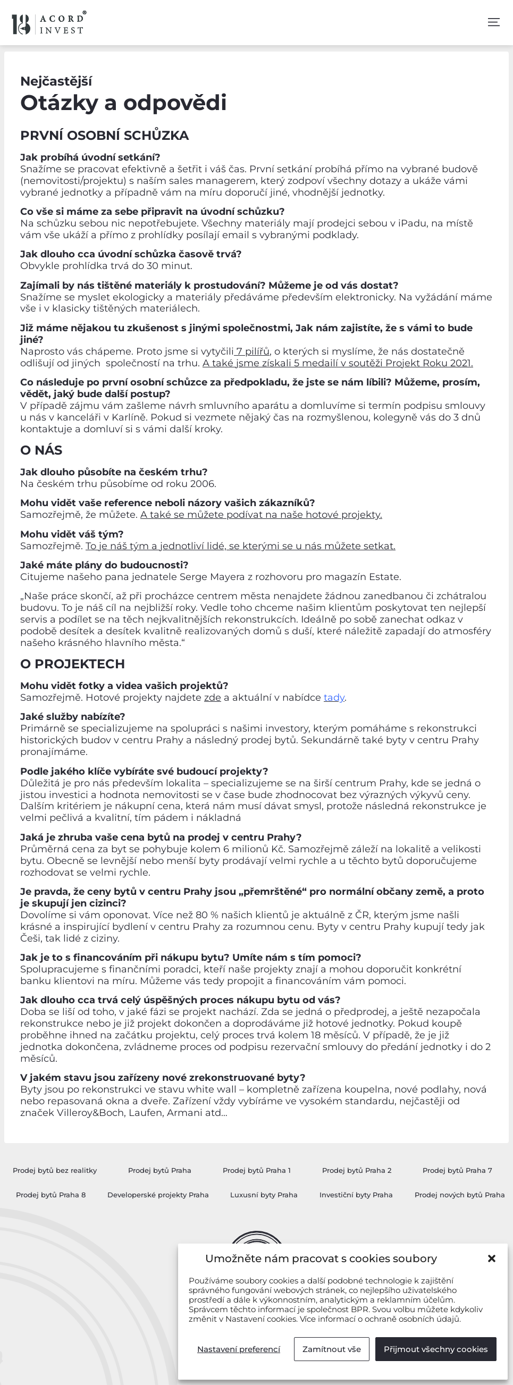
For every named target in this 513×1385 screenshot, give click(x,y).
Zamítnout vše (331, 1349)
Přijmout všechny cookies (436, 1349)
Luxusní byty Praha (264, 1194)
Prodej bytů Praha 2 (356, 1170)
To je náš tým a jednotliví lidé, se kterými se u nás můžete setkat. (241, 546)
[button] (491, 1258)
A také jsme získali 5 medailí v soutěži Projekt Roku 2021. (338, 363)
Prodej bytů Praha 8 (51, 1194)
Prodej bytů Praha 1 (257, 1170)
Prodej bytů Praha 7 (457, 1170)
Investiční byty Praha (356, 1194)
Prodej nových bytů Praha (460, 1194)
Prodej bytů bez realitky (55, 1170)
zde (212, 697)
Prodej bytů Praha (159, 1170)
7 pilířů (252, 351)
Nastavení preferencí (238, 1349)
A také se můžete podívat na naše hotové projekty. (261, 515)
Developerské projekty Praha (158, 1194)
